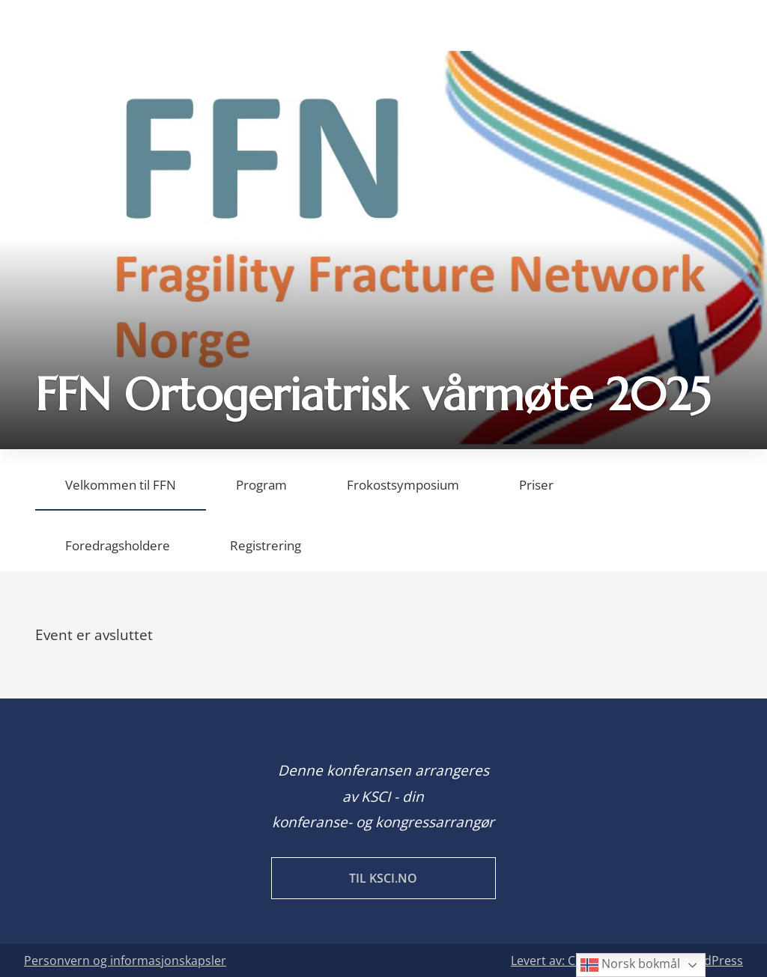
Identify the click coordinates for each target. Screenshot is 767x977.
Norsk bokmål (630, 964)
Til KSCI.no (383, 878)
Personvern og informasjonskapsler (125, 960)
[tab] (120, 480)
